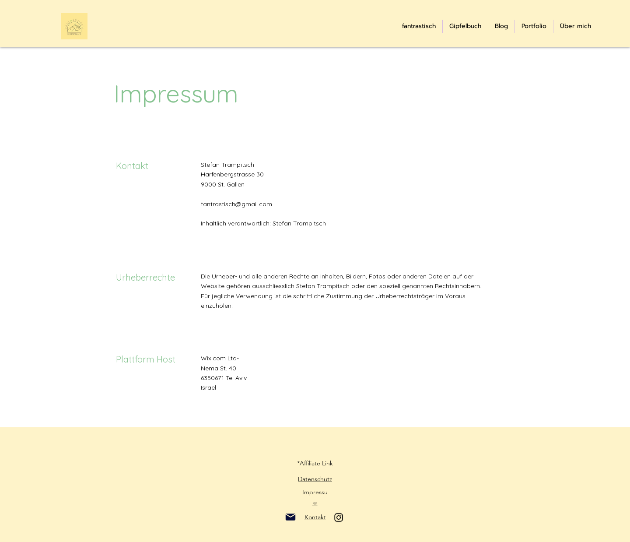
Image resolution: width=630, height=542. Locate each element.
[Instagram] (338, 517)
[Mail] (290, 517)
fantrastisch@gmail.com (236, 204)
